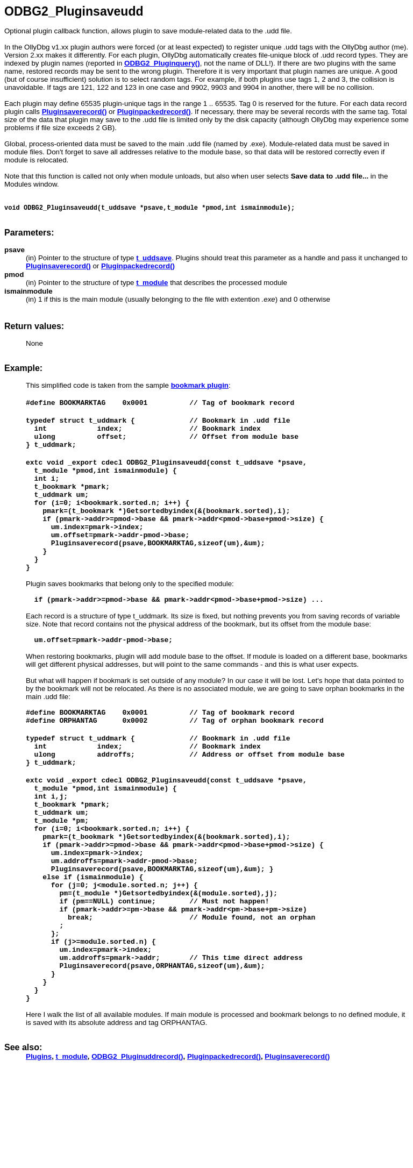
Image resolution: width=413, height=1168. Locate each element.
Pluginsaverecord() (297, 1150)
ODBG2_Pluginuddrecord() (137, 1150)
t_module (72, 1150)
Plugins (39, 1150)
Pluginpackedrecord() (224, 1150)
